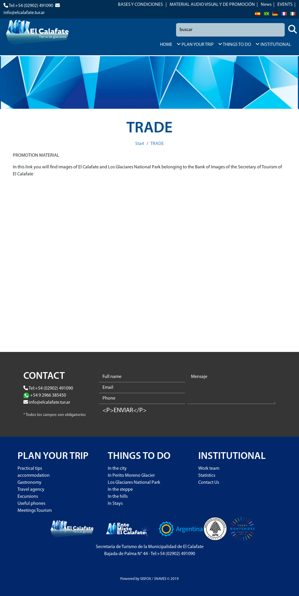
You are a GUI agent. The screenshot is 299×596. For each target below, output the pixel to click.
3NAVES (160, 579)
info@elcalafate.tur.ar (24, 13)
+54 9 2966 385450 (48, 395)
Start (139, 143)
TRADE (157, 143)
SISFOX (145, 579)
